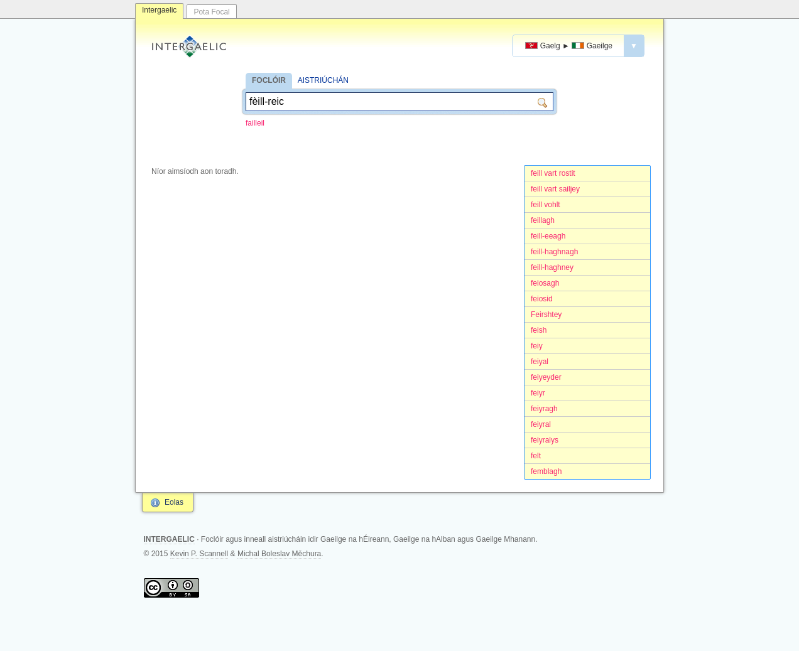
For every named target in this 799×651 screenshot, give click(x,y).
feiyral (541, 424)
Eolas (174, 502)
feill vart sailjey (555, 189)
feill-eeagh (548, 236)
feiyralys (544, 440)
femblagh (546, 471)
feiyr (538, 393)
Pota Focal (211, 12)
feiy (537, 346)
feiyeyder (546, 377)
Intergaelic (159, 10)
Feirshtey (546, 314)
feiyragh (544, 408)
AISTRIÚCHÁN (323, 80)
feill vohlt (545, 204)
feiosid (542, 298)
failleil (255, 123)
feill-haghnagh (554, 251)
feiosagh (545, 283)
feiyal (539, 361)
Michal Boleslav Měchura (279, 553)
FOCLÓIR (269, 80)
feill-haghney (552, 267)
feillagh (543, 220)
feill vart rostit (553, 173)
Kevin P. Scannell (199, 553)
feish (538, 330)
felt (536, 455)
